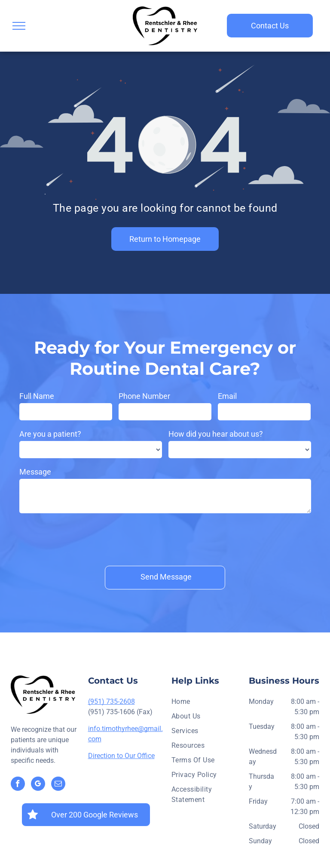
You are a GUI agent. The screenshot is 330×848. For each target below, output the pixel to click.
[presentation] (84, 538)
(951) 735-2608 (111, 701)
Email (227, 396)
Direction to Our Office (121, 756)
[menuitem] (206, 704)
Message (35, 471)
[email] (58, 785)
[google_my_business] (38, 785)
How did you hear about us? (215, 433)
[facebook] (18, 785)
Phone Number (144, 396)
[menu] (19, 26)
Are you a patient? (50, 433)
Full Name (36, 396)
